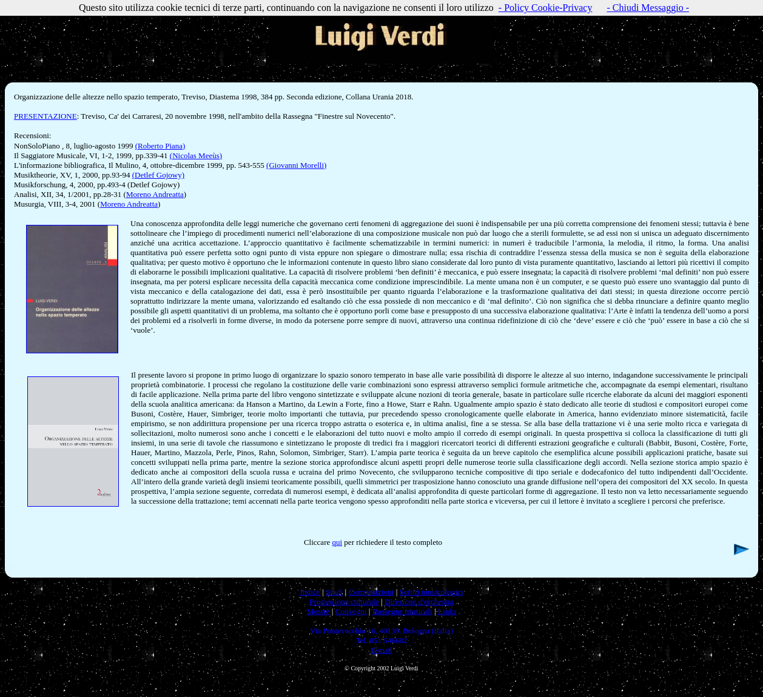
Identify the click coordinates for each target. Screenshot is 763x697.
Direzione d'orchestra (419, 601)
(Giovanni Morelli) (296, 165)
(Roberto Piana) (160, 145)
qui (337, 542)
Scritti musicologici (431, 591)
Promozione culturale (343, 601)
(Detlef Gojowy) (158, 174)
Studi (334, 591)
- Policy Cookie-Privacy (546, 7)
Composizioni (371, 591)
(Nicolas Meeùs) (196, 155)
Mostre (318, 611)
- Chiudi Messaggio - (648, 7)
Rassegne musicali (402, 611)
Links (447, 611)
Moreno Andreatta (155, 194)
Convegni (351, 611)
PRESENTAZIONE (45, 116)
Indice (310, 591)
